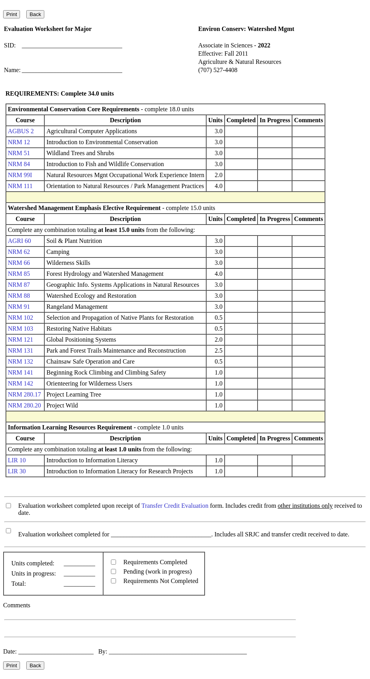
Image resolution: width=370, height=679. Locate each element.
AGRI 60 (19, 240)
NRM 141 (20, 372)
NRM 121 (20, 339)
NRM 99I (20, 175)
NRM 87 (19, 284)
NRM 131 (20, 350)
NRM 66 (19, 262)
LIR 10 (17, 460)
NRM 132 (20, 361)
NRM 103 (20, 328)
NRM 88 (19, 295)
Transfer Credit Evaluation (175, 505)
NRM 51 (19, 153)
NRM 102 (20, 317)
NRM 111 (20, 186)
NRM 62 (19, 251)
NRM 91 (19, 306)
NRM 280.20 (24, 405)
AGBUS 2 (21, 131)
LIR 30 (17, 471)
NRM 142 (20, 383)
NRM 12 (19, 142)
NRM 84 (19, 164)
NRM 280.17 (24, 394)
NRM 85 (19, 273)
